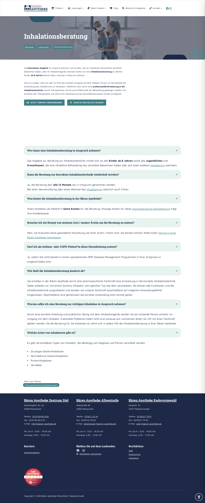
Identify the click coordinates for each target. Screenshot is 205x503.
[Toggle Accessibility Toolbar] (199, 497)
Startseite (29, 47)
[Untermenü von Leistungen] (83, 8)
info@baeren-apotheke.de (44, 424)
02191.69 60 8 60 (40, 416)
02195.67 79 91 (144, 416)
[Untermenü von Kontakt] (161, 8)
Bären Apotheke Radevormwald (152, 400)
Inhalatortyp (157, 165)
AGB (131, 451)
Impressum (134, 458)
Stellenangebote (32, 452)
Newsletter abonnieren (90, 454)
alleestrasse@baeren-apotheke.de (100, 424)
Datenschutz (134, 454)
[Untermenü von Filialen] (63, 8)
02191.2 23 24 (91, 416)
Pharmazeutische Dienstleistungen (41, 385)
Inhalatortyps (94, 189)
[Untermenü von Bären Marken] (105, 8)
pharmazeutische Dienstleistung (151, 208)
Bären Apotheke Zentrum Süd (46, 400)
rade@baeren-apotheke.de (148, 424)
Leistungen (44, 47)
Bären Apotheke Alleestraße (97, 400)
